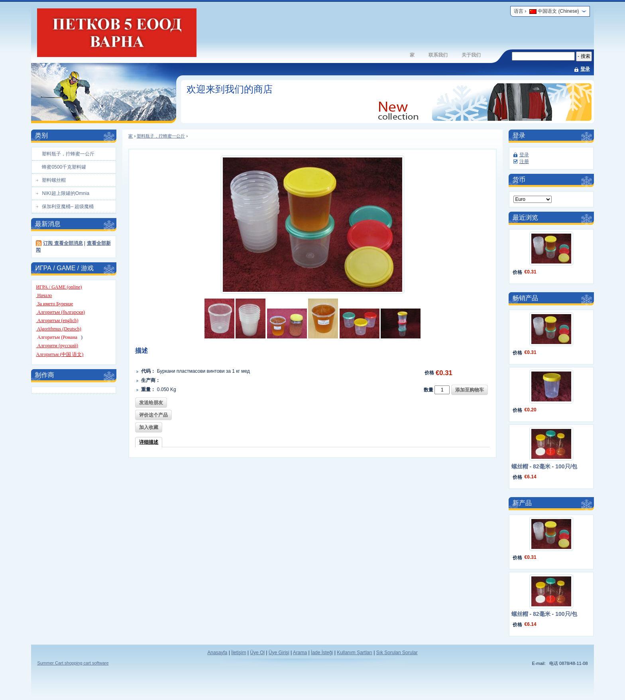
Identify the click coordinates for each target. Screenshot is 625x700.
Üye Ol (257, 652)
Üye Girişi (279, 652)
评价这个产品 (153, 415)
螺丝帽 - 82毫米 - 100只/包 (544, 466)
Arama (300, 652)
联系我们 (438, 55)
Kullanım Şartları (354, 652)
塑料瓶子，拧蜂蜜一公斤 (161, 136)
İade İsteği (322, 652)
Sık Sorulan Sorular (397, 652)
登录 (585, 69)
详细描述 (148, 442)
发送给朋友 (151, 402)
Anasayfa (217, 652)
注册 (524, 161)
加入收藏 (148, 427)
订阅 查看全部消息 (63, 243)
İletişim (238, 652)
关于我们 (471, 55)
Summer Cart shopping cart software (72, 663)
